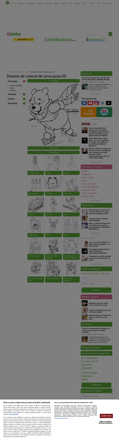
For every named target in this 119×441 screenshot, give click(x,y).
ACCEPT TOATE (106, 416)
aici (47, 428)
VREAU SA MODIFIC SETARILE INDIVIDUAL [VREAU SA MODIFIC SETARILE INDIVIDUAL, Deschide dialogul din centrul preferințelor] (105, 422)
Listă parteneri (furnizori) (61, 418)
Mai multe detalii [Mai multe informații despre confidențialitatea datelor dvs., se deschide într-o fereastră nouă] (13, 414)
